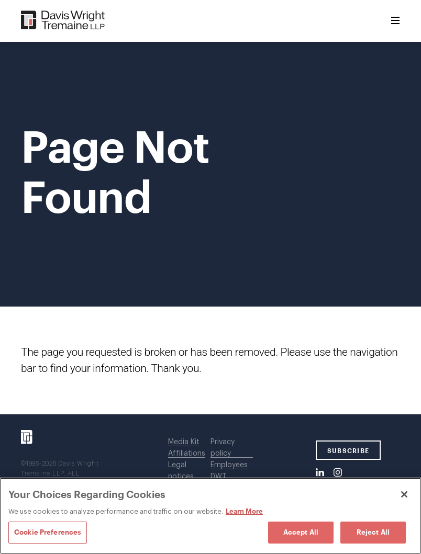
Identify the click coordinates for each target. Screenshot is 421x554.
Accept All (300, 532)
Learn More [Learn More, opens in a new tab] (244, 511)
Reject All (373, 532)
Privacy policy (222, 447)
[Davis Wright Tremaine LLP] (63, 20)
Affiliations (186, 453)
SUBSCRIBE (348, 450)
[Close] (404, 494)
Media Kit (184, 442)
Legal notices (181, 470)
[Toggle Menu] (395, 21)
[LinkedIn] (320, 473)
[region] (210, 516)
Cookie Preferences (47, 532)
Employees (229, 465)
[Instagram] (338, 473)
